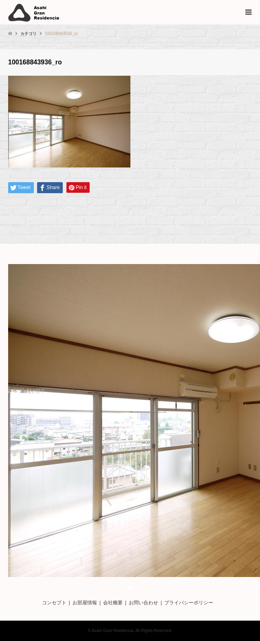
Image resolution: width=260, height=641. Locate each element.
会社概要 (113, 603)
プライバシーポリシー (188, 603)
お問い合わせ (143, 603)
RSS (130, 587)
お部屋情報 (85, 603)
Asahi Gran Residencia (112, 630)
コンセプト (54, 603)
